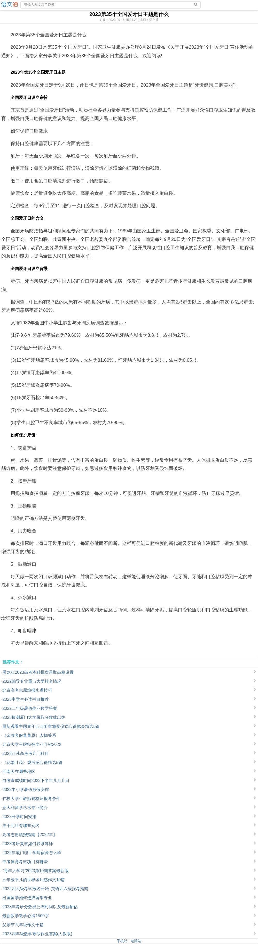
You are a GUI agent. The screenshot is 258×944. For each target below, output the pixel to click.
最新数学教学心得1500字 (25, 916)
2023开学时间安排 (19, 816)
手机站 (122, 941)
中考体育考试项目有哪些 (25, 861)
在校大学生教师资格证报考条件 (31, 798)
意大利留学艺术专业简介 (25, 807)
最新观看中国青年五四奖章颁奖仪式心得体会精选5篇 (51, 726)
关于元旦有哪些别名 (21, 825)
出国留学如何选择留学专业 (27, 898)
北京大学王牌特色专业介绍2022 (31, 744)
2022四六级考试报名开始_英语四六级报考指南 (45, 889)
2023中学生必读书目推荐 (25, 699)
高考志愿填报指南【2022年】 (29, 834)
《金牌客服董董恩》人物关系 (29, 735)
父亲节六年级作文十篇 (23, 925)
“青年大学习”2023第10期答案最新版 (35, 871)
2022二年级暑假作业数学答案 (29, 708)
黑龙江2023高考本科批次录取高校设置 (38, 672)
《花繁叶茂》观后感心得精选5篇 (32, 762)
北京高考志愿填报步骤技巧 (27, 690)
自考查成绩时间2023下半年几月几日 (35, 780)
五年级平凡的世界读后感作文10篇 (33, 880)
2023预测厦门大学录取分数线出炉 (33, 717)
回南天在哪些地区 (18, 771)
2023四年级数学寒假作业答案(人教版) (37, 934)
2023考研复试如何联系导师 (27, 843)
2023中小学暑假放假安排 (25, 789)
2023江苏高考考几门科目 (25, 753)
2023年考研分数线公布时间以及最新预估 (40, 907)
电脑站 (135, 941)
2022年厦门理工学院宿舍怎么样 (31, 852)
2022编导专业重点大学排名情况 (31, 681)
